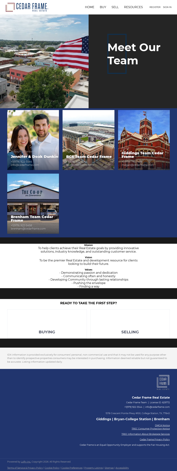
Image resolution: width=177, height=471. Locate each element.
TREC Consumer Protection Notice (151, 428)
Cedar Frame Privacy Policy (155, 439)
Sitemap (109, 467)
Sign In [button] (167, 7)
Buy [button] (103, 7)
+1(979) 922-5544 (133, 407)
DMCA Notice (162, 425)
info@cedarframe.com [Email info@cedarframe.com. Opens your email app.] (157, 407)
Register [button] (155, 7)
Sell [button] (115, 7)
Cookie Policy (52, 467)
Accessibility (122, 467)
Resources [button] (133, 7)
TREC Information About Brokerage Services (145, 434)
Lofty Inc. (26, 461)
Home (89, 7)
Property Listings (93, 467)
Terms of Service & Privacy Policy (25, 467)
